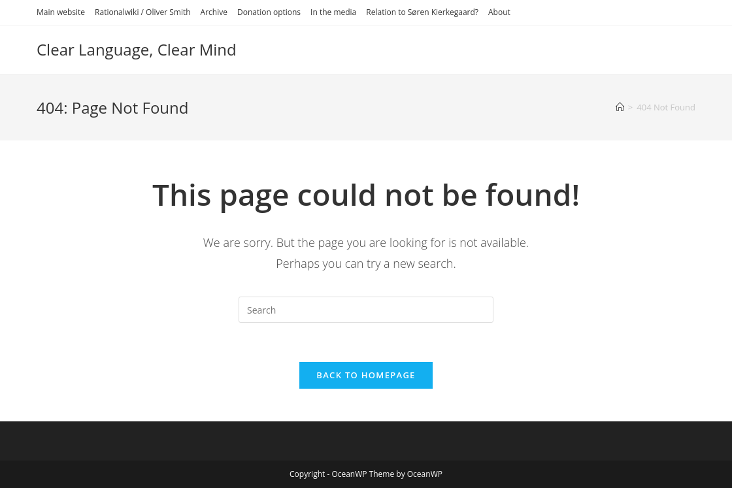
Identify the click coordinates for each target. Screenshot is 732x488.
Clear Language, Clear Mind (137, 49)
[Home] (620, 107)
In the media (333, 12)
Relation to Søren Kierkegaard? (422, 12)
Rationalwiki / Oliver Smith (142, 12)
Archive (214, 12)
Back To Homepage (365, 375)
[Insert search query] (366, 310)
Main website (61, 12)
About (499, 12)
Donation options (269, 12)
